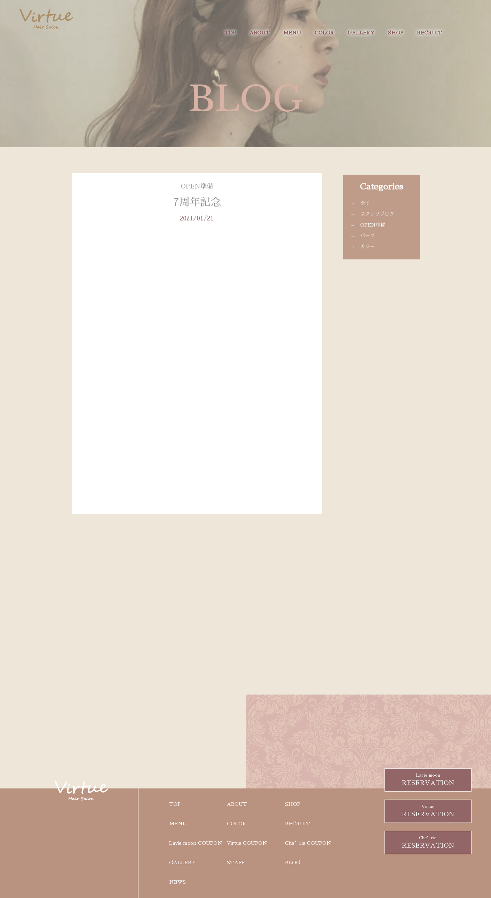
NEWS (177, 882)
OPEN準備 (373, 231)
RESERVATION (428, 779)
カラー (367, 252)
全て (365, 209)
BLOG (292, 862)
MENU (292, 32)
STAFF (236, 862)
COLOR (324, 32)
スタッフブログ (377, 220)
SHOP (395, 32)
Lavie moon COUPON (195, 843)
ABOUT (260, 32)
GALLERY (361, 32)
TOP (230, 32)
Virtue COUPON (247, 843)
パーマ (367, 242)
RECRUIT (429, 32)
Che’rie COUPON (308, 843)
